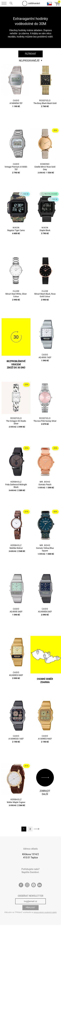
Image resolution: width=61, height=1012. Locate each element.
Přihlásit (30, 907)
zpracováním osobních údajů (45, 912)
